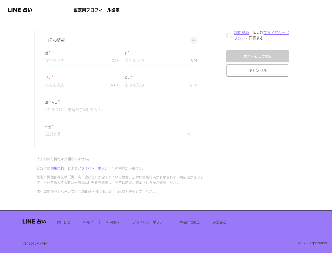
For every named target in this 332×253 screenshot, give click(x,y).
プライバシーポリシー (133, 168)
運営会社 (270, 222)
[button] (33, 10)
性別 (87, 126)
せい (87, 77)
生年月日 (90, 102)
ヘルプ (139, 222)
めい (166, 77)
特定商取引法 (240, 222)
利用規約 (96, 168)
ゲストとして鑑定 (296, 56)
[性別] (157, 134)
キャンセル (296, 70)
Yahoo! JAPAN (85, 243)
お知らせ (114, 222)
